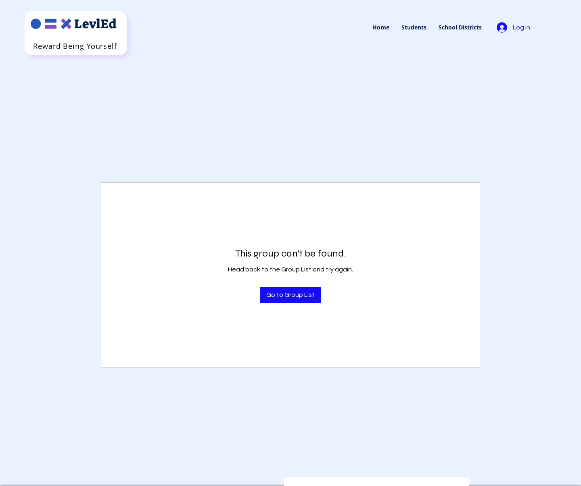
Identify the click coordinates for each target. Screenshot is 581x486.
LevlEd (95, 23)
